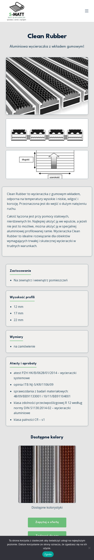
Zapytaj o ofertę (47, 522)
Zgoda (48, 554)
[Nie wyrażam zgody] (89, 548)
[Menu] (86, 11)
